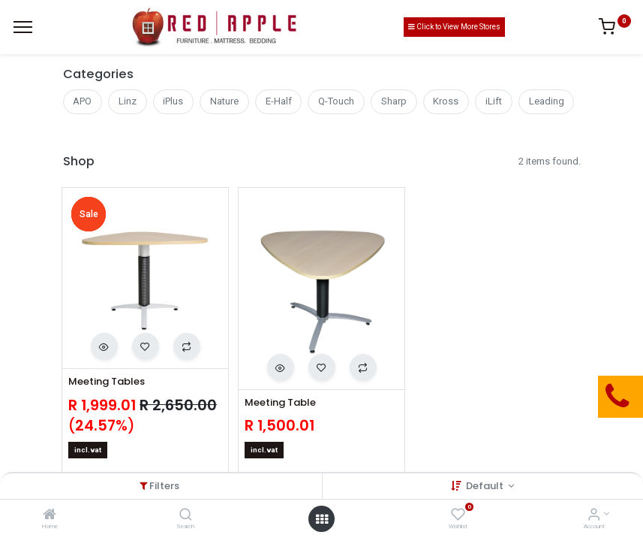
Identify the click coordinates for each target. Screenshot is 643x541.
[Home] (49, 515)
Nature (224, 101)
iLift (493, 101)
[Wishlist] (458, 515)
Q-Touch (336, 101)
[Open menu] (322, 519)
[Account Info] (594, 515)
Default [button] (486, 486)
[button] (104, 346)
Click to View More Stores (454, 27)
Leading (546, 101)
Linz (128, 101)
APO (82, 101)
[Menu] (23, 27)
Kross (445, 101)
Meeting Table (280, 403)
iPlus (173, 101)
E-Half (279, 101)
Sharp (394, 101)
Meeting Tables (106, 381)
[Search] (186, 515)
